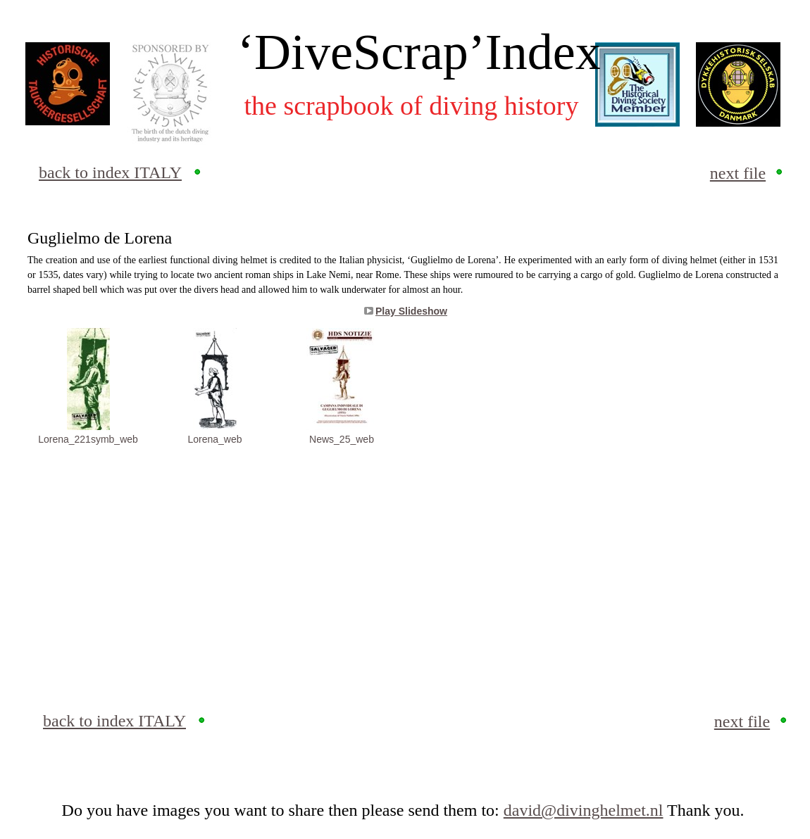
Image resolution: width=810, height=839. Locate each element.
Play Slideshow (411, 311)
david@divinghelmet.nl (583, 810)
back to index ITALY (110, 172)
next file (738, 173)
